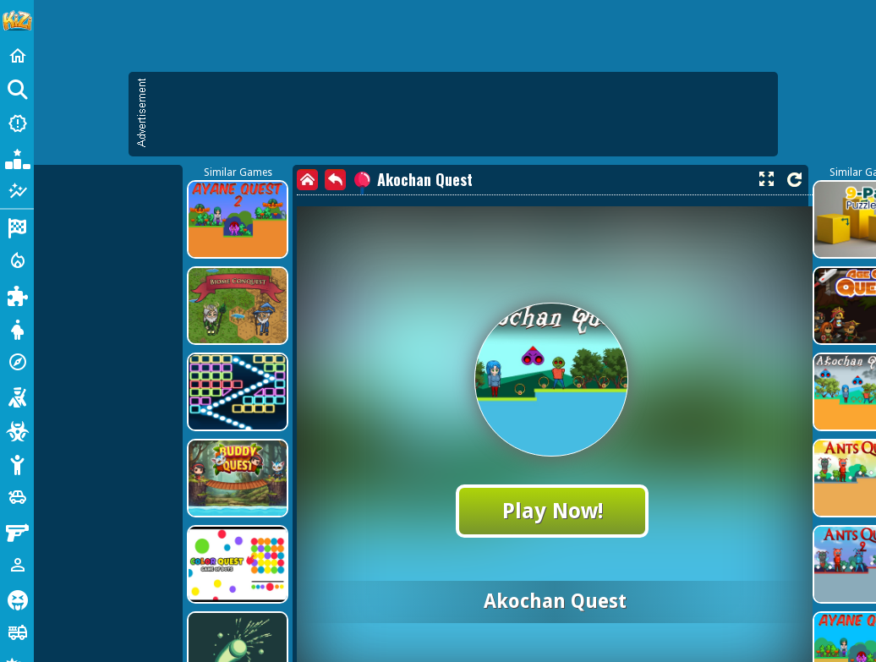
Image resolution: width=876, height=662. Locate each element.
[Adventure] (17, 362)
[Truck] (17, 632)
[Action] (17, 260)
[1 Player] (17, 565)
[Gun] (17, 531)
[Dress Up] (17, 328)
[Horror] (17, 598)
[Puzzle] (17, 294)
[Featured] (17, 191)
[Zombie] (17, 429)
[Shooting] (17, 396)
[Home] (17, 56)
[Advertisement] (375, 194)
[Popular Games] (17, 157)
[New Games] (17, 123)
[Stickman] (17, 463)
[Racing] (17, 226)
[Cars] (17, 497)
